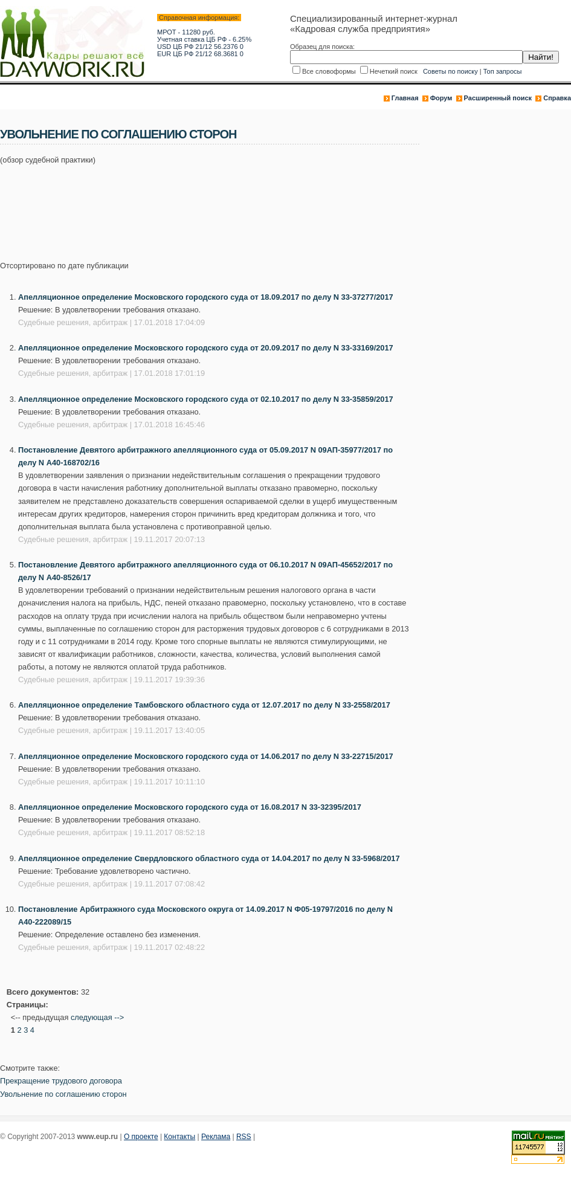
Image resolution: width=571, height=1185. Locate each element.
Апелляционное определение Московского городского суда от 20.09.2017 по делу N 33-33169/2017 (205, 347)
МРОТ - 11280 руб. (186, 32)
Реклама (215, 1136)
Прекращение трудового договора (61, 1080)
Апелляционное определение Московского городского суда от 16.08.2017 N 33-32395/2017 (189, 807)
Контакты (179, 1136)
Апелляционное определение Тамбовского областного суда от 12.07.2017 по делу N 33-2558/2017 (204, 704)
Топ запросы (502, 71)
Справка (557, 98)
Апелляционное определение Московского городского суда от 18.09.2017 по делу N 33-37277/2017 (205, 297)
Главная (405, 98)
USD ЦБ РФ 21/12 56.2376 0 (200, 46)
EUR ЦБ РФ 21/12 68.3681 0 (200, 53)
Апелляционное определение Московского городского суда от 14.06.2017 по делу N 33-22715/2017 (205, 756)
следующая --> (97, 1017)
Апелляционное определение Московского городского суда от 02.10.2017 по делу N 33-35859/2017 (205, 399)
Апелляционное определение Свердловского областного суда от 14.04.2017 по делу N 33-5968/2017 (209, 858)
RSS (243, 1136)
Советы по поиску (450, 71)
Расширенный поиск (498, 98)
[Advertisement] (220, 206)
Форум (441, 98)
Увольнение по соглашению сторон (63, 1094)
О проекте (141, 1136)
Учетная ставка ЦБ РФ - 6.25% (204, 39)
